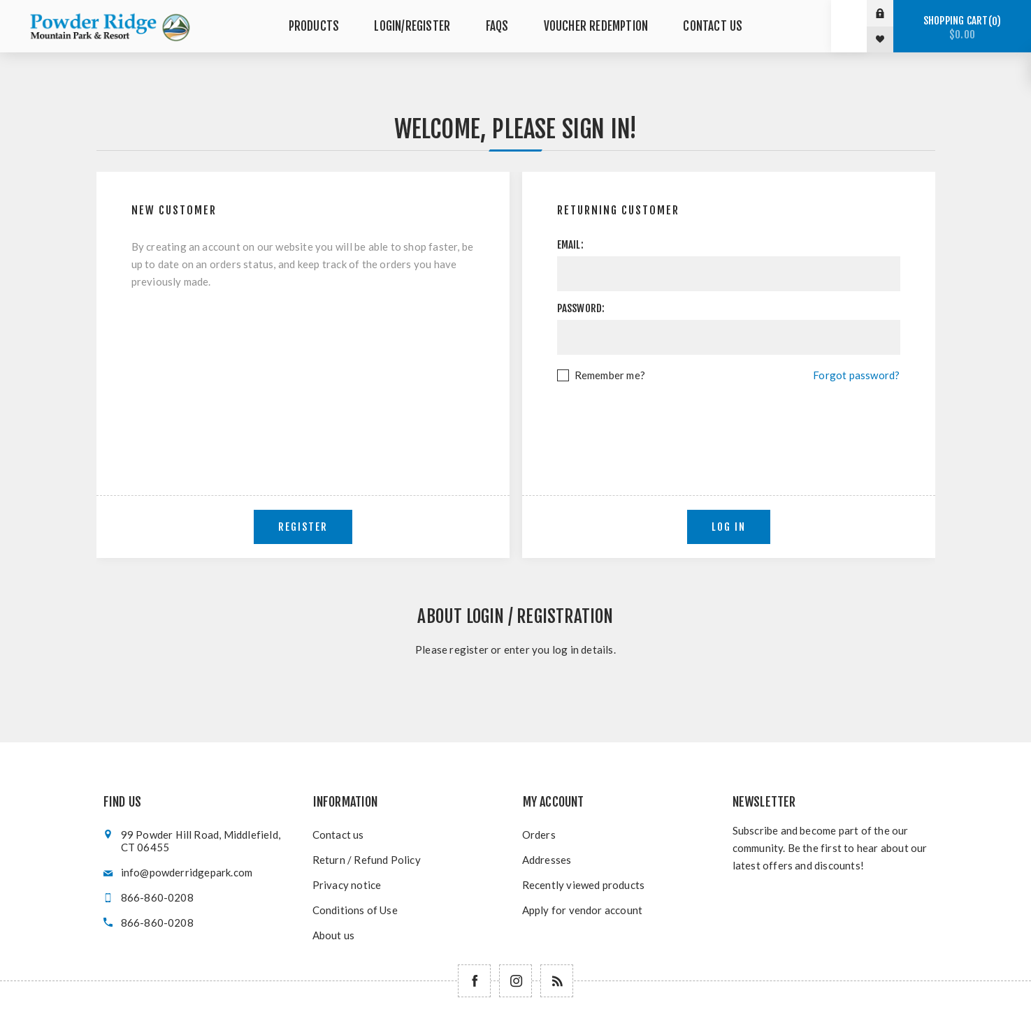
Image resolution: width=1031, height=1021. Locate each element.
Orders (539, 834)
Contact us (338, 834)
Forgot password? (856, 375)
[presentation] (728, 422)
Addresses (547, 859)
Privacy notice (347, 885)
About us (333, 935)
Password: (581, 308)
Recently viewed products (583, 885)
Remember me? (610, 375)
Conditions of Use (355, 910)
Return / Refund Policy (366, 859)
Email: (570, 244)
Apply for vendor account (582, 910)
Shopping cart (962, 27)
